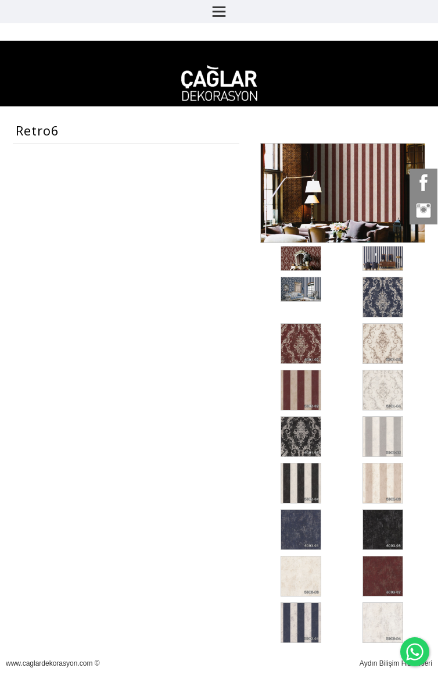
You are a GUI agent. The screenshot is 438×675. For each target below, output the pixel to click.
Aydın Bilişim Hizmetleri (396, 663)
